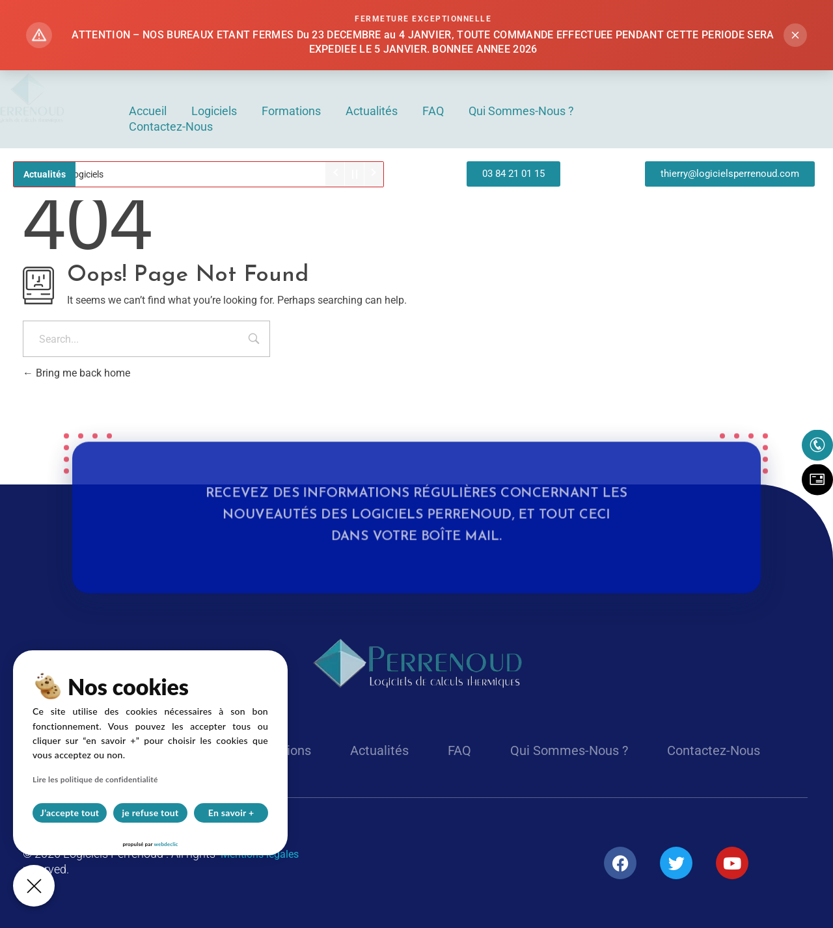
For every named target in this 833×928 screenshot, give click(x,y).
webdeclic (166, 844)
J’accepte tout (70, 812)
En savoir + (231, 812)
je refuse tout (150, 812)
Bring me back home (76, 373)
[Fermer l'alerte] (795, 35)
